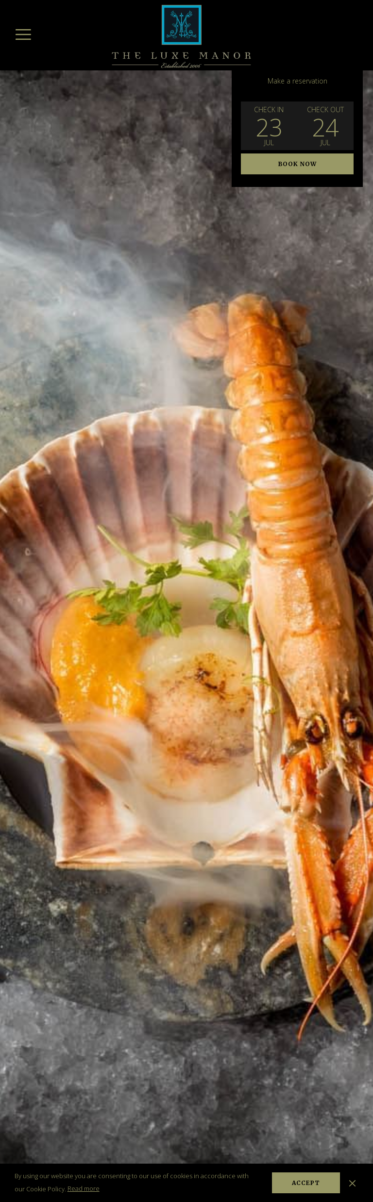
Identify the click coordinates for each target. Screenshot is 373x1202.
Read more (84, 1188)
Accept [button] (306, 1182)
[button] (269, 126)
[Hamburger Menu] (23, 34)
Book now (297, 164)
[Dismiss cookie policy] (352, 1182)
